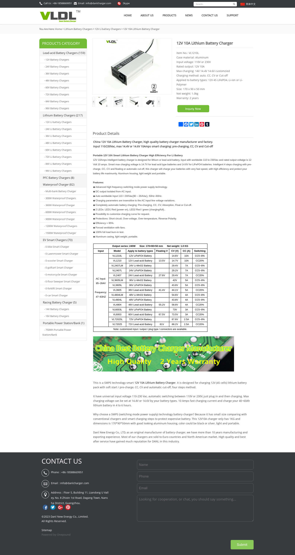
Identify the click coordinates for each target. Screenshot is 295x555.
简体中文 (251, 4)
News (189, 15)
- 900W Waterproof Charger (59, 219)
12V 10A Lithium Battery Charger (141, 29)
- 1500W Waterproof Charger (60, 233)
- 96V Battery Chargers (56, 108)
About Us (147, 15)
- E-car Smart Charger (56, 295)
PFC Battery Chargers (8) (58, 178)
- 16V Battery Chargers (56, 316)
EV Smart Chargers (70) (57, 240)
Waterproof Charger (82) (58, 184)
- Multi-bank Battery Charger (60, 191)
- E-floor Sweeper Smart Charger (62, 281)
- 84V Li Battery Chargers (57, 163)
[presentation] (225, 530)
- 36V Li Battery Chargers (57, 136)
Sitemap (47, 530)
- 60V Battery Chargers (56, 87)
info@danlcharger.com (74, 483)
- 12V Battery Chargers (56, 59)
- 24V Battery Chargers (56, 66)
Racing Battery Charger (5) (59, 302)
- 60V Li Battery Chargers (57, 150)
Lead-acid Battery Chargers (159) (64, 53)
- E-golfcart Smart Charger (58, 267)
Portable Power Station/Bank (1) (63, 323)
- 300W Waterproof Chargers (60, 198)
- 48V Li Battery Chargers (57, 143)
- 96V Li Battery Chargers (57, 170)
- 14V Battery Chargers (56, 309)
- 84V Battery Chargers (56, 101)
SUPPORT (232, 15)
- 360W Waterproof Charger (59, 205)
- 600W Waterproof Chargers (60, 212)
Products (169, 15)
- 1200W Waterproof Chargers (60, 226)
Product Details (106, 133)
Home (128, 15)
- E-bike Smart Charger (56, 246)
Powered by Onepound (56, 534)
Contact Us (209, 15)
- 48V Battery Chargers (56, 80)
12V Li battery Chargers (108, 29)
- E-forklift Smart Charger (58, 288)
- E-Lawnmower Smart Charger (61, 253)
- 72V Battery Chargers (56, 94)
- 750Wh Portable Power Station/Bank (56, 332)
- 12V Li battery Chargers (57, 122)
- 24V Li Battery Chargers (57, 129)
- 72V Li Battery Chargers (57, 156)
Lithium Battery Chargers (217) (63, 115)
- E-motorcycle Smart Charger (60, 274)
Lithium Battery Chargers (78, 29)
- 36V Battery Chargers (56, 73)
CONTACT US (62, 461)
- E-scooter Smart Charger (58, 260)
